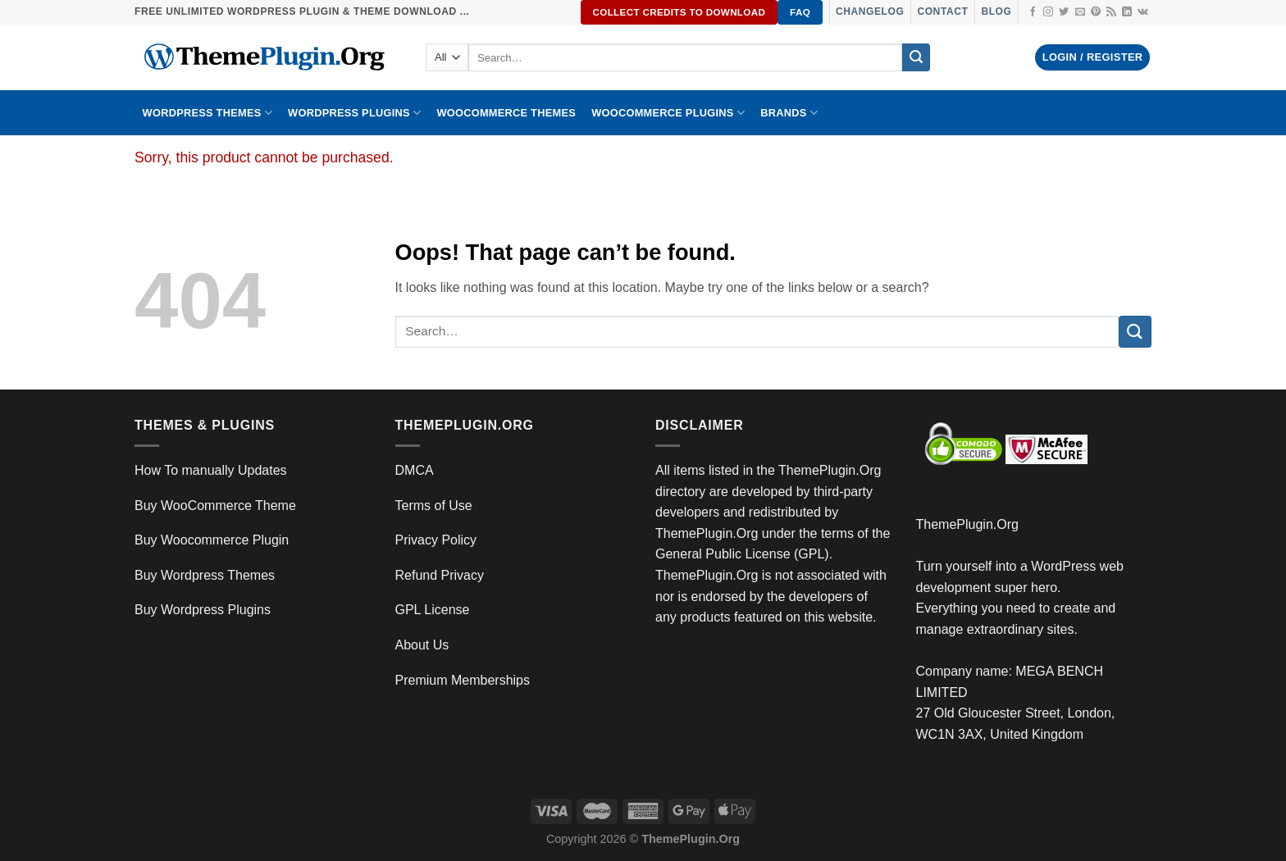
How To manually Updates (211, 470)
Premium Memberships (462, 680)
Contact (942, 11)
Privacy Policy (436, 540)
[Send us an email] (1080, 12)
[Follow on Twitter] (1064, 12)
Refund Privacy (440, 575)
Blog (996, 11)
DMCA (414, 470)
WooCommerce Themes (506, 113)
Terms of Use (433, 505)
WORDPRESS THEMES (207, 113)
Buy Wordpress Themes (205, 575)
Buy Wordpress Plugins (203, 610)
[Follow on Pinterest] (1096, 12)
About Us (422, 645)
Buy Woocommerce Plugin (212, 540)
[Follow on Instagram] (1048, 12)
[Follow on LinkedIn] (1127, 12)
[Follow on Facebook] (1032, 12)
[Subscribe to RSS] (1111, 12)
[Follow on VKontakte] (1143, 12)
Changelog (870, 11)
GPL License (432, 610)
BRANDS (789, 113)
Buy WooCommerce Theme (215, 505)
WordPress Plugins (354, 113)
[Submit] (916, 57)
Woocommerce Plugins (668, 113)
